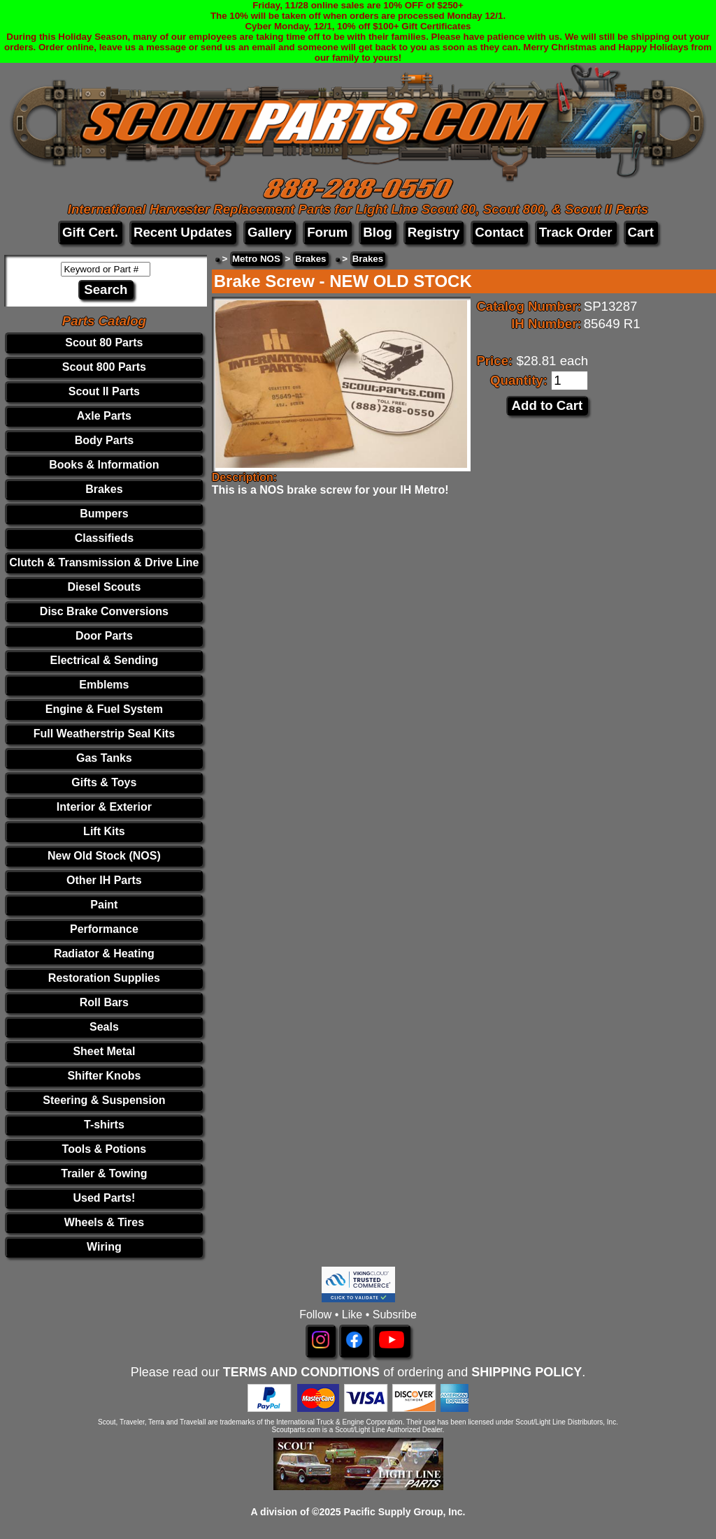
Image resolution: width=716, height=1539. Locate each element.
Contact (499, 232)
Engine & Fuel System (104, 709)
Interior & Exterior (104, 807)
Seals (104, 1027)
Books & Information (104, 465)
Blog (377, 232)
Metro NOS (256, 258)
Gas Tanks (104, 758)
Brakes (103, 489)
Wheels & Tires (104, 1222)
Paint (103, 905)
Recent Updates (183, 232)
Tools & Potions (104, 1149)
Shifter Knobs (104, 1076)
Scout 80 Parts (104, 342)
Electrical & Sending (104, 660)
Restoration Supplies (104, 978)
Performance (104, 929)
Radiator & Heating (104, 953)
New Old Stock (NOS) (104, 856)
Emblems (104, 685)
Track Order (576, 232)
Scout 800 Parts (104, 367)
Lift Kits (104, 831)
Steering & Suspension (104, 1100)
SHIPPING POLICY (526, 1372)
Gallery (270, 232)
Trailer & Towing (104, 1173)
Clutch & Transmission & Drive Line (104, 562)
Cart (641, 232)
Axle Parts (104, 416)
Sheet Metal (104, 1051)
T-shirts (104, 1125)
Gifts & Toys (103, 782)
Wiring (104, 1247)
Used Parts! (104, 1198)
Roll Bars (104, 1002)
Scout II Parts (104, 391)
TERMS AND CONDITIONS (301, 1372)
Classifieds (104, 538)
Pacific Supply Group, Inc (403, 1511)
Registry (434, 232)
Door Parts (104, 636)
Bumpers (104, 514)
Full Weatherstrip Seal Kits (104, 733)
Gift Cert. (90, 232)
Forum (327, 232)
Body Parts (104, 440)
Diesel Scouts (104, 587)
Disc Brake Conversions (104, 611)
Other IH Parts (104, 880)
